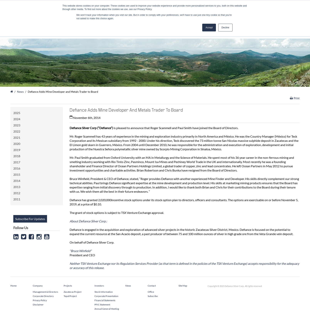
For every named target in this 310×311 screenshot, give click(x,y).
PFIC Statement (102, 304)
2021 (16, 137)
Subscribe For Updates (30, 219)
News (20, 91)
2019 (16, 150)
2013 (16, 187)
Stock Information (103, 291)
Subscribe (153, 296)
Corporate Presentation (106, 296)
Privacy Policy (40, 300)
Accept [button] (209, 27)
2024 (16, 119)
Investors (99, 285)
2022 (16, 131)
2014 (16, 180)
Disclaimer (38, 304)
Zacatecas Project (72, 291)
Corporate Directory (43, 296)
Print (296, 98)
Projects (68, 285)
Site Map (183, 285)
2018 (16, 156)
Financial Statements (104, 300)
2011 (16, 199)
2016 (16, 168)
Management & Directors (45, 291)
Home (13, 285)
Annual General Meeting (106, 308)
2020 (16, 143)
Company (38, 285)
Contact (152, 285)
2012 (16, 193)
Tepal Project (70, 296)
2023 (16, 125)
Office (151, 291)
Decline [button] (225, 27)
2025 (16, 113)
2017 (16, 162)
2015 (16, 174)
